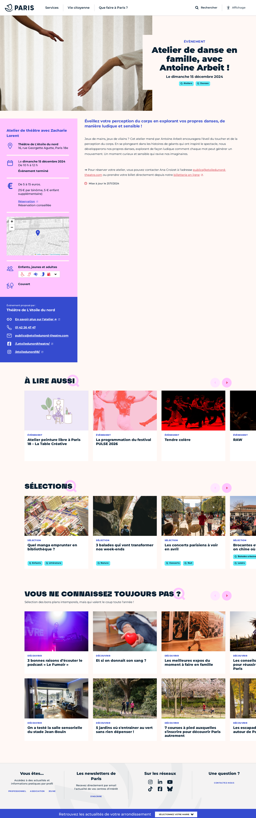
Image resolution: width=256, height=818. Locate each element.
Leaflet (38, 254)
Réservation (26, 201)
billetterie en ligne (187, 175)
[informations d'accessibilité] (39, 274)
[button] (38, 233)
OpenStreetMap (55, 254)
